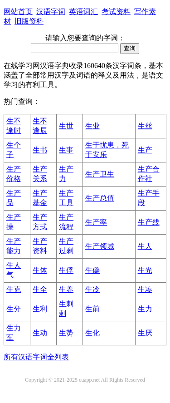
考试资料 (116, 11)
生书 (40, 150)
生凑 (145, 289)
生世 (66, 126)
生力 (145, 309)
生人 (145, 246)
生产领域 (99, 246)
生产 (145, 150)
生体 (40, 270)
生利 (40, 309)
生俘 (66, 270)
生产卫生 (99, 174)
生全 (40, 289)
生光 (145, 270)
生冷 (92, 289)
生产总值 (99, 198)
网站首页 (18, 11)
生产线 (149, 222)
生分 (13, 309)
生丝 (145, 126)
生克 (13, 289)
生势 (66, 333)
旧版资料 (29, 21)
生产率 (96, 222)
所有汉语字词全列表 (36, 357)
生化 (92, 333)
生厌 (145, 333)
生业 (92, 126)
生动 (40, 333)
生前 (92, 309)
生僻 (92, 270)
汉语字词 (50, 11)
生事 (66, 150)
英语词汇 (83, 11)
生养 (66, 289)
